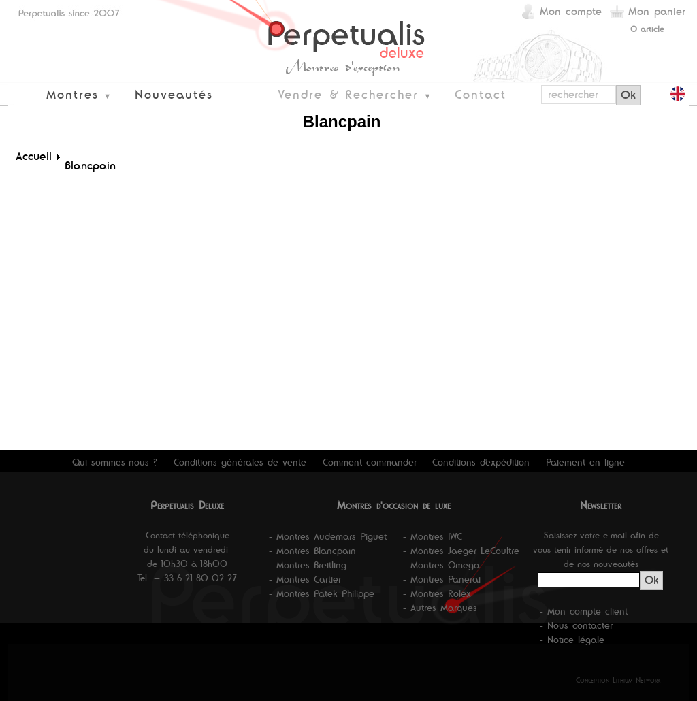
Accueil (34, 155)
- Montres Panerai (442, 579)
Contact (480, 94)
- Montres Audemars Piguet (328, 536)
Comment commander (370, 462)
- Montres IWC (432, 536)
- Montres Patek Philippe (321, 593)
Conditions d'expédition (481, 462)
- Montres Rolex (437, 593)
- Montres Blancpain (312, 550)
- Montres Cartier (305, 579)
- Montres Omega (441, 565)
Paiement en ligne (585, 462)
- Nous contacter (576, 625)
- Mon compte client (584, 611)
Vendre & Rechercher (348, 94)
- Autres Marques (440, 608)
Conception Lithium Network (618, 680)
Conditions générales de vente (240, 462)
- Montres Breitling (307, 565)
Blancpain (90, 165)
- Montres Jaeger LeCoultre (461, 550)
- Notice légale (572, 640)
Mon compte (571, 11)
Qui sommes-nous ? (114, 462)
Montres (72, 94)
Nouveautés (174, 94)
